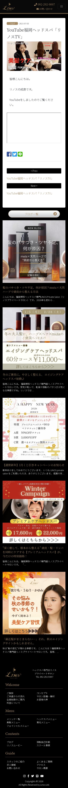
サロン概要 (42, 768)
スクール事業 (43, 745)
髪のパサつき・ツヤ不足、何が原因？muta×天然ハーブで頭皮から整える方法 (34, 290)
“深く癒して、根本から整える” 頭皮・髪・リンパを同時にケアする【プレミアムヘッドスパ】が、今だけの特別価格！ (33, 552)
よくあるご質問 (44, 761)
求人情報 (11, 764)
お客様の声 (42, 699)
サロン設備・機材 (46, 696)
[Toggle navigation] (61, 6)
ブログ (10, 742)
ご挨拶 (10, 693)
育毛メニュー (43, 722)
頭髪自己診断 (43, 742)
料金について (13, 702)
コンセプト (42, 693)
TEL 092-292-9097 (44, 676)
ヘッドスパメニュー (47, 719)
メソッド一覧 (13, 719)
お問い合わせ (44, 8)
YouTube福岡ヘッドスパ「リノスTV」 (30, 178)
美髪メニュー (13, 722)
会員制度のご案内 (16, 699)
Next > (34, 185)
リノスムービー (14, 745)
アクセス (41, 764)
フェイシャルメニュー (18, 725)
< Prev (34, 171)
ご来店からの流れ (16, 696)
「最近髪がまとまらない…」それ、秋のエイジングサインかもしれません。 (33, 641)
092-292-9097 (44, 4)
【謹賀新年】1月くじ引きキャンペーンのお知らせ (33, 465)
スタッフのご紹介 (16, 761)
